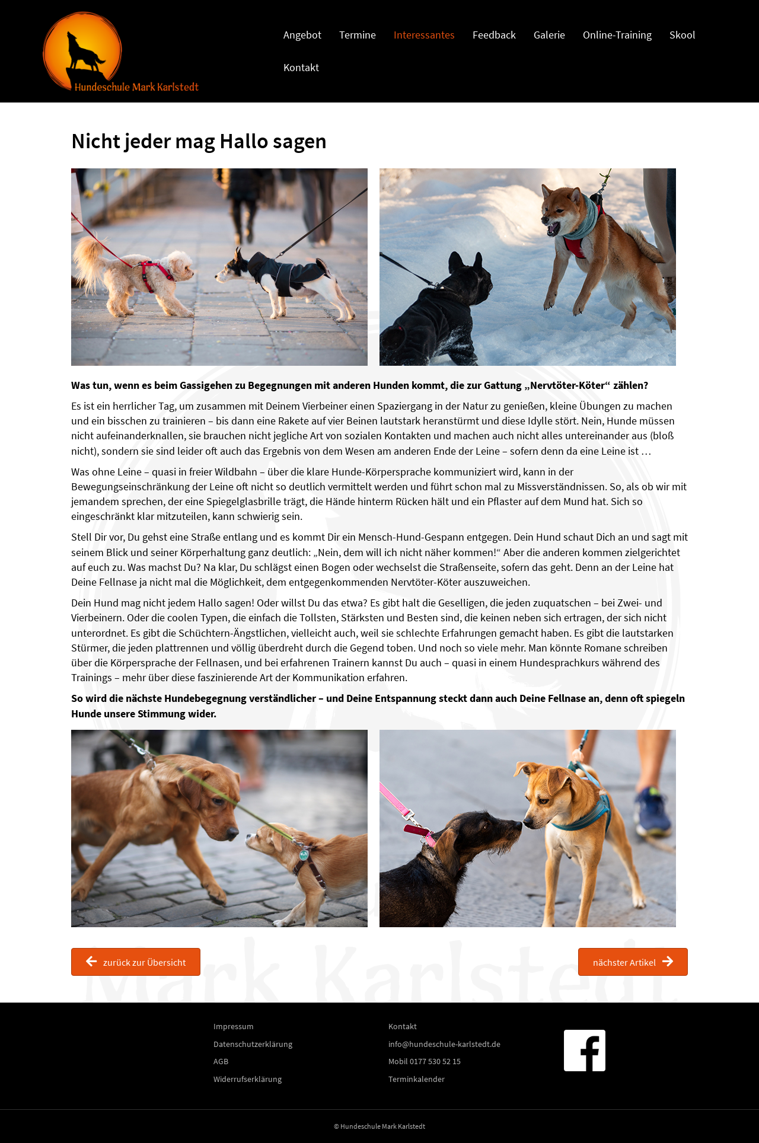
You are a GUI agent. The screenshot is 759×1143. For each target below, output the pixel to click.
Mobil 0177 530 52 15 (424, 1061)
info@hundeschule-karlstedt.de (444, 1044)
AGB (220, 1061)
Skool (682, 34)
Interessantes (424, 34)
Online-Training (617, 34)
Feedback (494, 34)
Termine (357, 34)
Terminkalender (416, 1079)
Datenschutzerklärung (252, 1044)
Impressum (233, 1026)
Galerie (549, 34)
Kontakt (301, 67)
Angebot (302, 34)
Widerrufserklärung (247, 1079)
